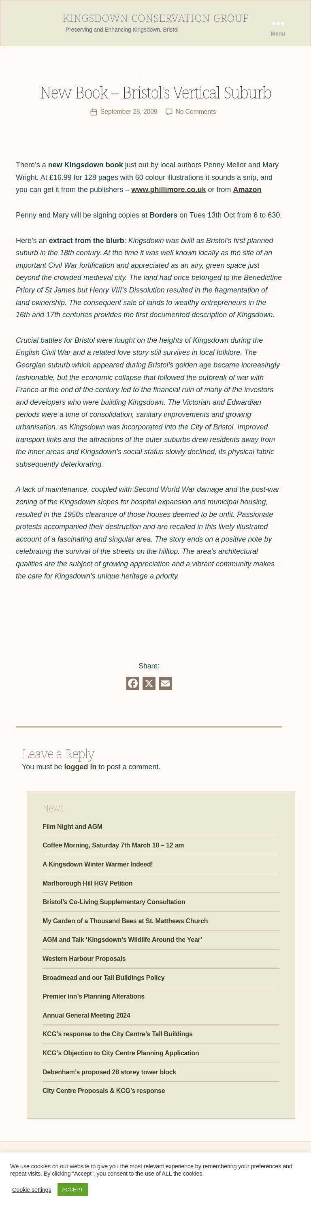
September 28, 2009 (129, 111)
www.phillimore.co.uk (168, 190)
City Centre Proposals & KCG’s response (104, 1090)
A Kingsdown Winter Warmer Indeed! (98, 864)
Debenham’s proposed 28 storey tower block (109, 1071)
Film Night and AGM (72, 826)
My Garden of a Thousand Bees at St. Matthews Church (125, 920)
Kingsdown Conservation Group (155, 16)
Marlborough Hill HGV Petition (87, 882)
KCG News (155, 71)
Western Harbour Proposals (84, 958)
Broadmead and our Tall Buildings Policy (104, 977)
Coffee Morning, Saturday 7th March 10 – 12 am (113, 845)
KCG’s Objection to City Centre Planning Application (121, 1053)
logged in (80, 767)
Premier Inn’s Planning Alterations (94, 996)
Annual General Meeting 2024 (86, 1015)
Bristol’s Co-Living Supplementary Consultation (114, 902)
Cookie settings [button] (31, 1190)
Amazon (247, 190)
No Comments (196, 111)
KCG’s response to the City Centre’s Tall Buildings (118, 1034)
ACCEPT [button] (72, 1190)
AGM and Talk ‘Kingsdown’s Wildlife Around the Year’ (122, 939)
